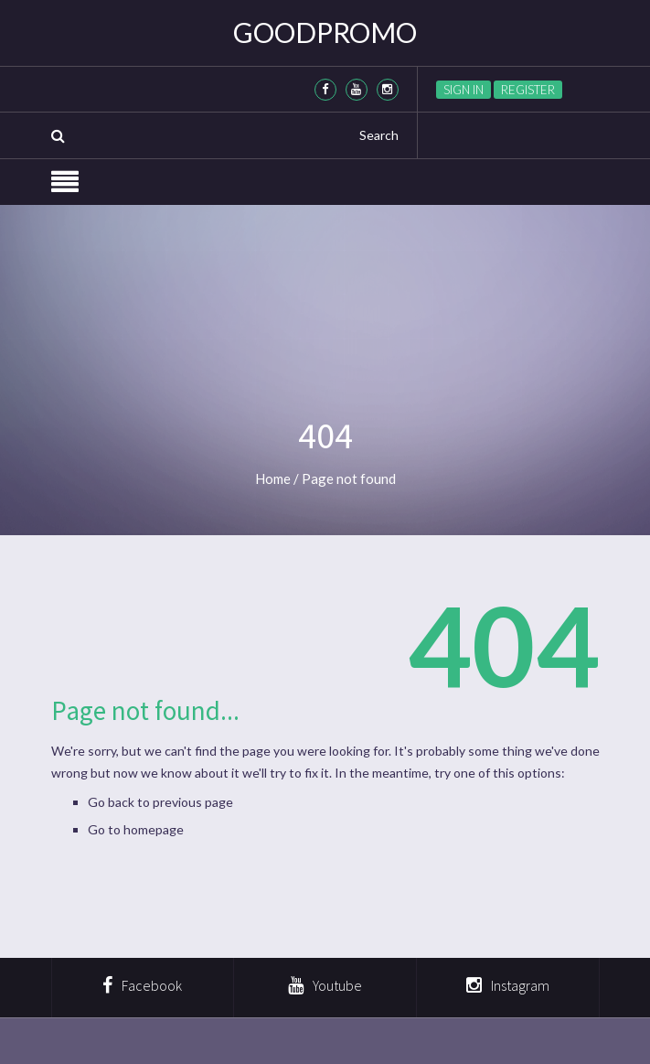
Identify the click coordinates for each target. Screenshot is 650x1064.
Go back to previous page (160, 802)
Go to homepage (136, 829)
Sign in (463, 89)
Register (528, 89)
